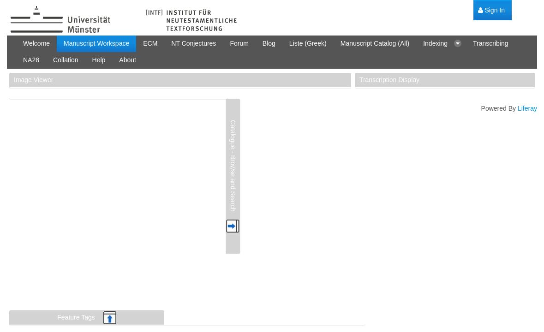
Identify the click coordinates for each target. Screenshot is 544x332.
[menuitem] (491, 10)
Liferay (527, 108)
